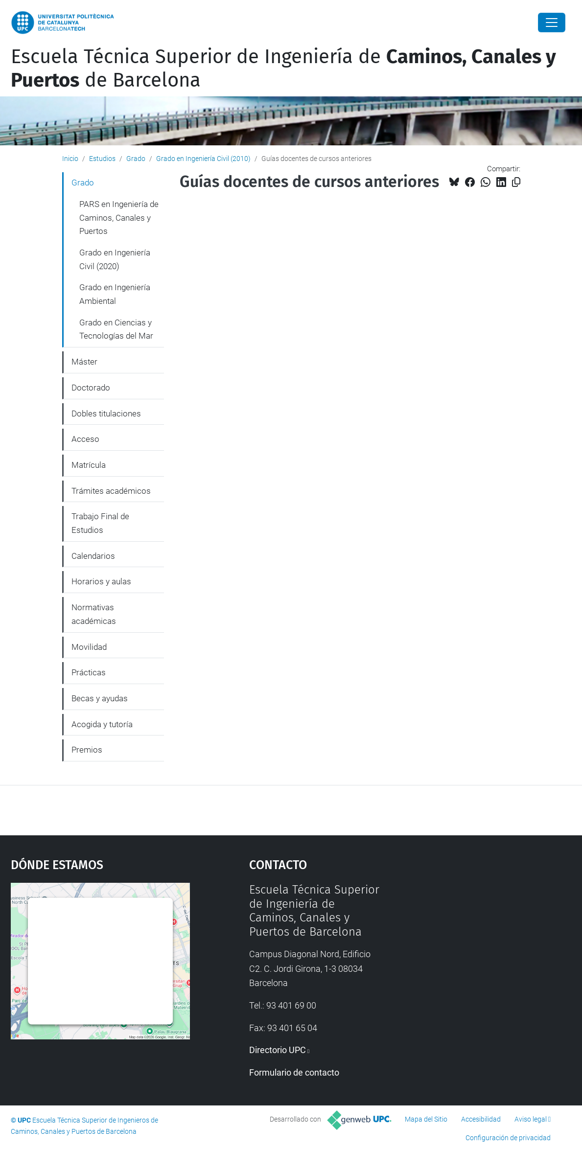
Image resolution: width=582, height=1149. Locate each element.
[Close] (551, 22)
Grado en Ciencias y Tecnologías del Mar (116, 329)
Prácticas (88, 672)
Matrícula (88, 465)
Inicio (70, 158)
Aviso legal (530, 1119)
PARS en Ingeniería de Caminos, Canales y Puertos (119, 217)
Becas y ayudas (99, 698)
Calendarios (93, 556)
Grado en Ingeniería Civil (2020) (114, 259)
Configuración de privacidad (508, 1138)
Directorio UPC (277, 1050)
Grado (135, 158)
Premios (86, 750)
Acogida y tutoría (102, 724)
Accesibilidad (481, 1119)
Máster (84, 362)
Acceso (85, 439)
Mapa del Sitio (426, 1119)
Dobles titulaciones (106, 413)
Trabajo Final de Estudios (100, 523)
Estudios (102, 158)
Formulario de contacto (294, 1072)
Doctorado (90, 387)
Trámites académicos (111, 491)
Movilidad (89, 647)
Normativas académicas (93, 614)
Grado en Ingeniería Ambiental (114, 294)
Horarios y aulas (101, 581)
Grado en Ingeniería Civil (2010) (203, 158)
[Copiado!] (516, 182)
